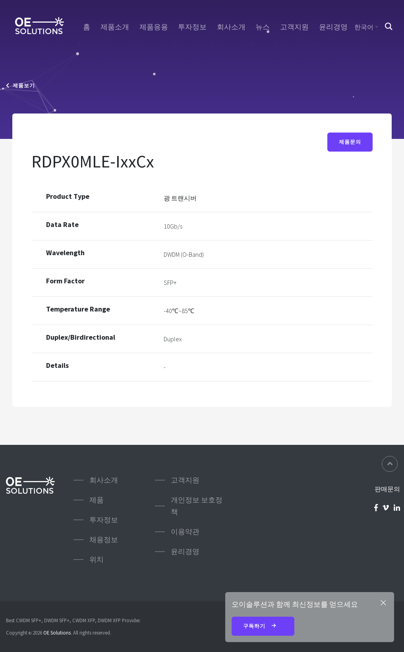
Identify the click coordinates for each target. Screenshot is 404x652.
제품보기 (20, 85)
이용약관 (185, 531)
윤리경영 (333, 27)
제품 (96, 499)
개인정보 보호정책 (196, 505)
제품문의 (350, 142)
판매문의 (387, 489)
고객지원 (294, 27)
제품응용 (153, 27)
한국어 (363, 27)
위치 (96, 559)
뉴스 (262, 27)
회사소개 (231, 27)
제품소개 (115, 27)
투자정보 (192, 27)
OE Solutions (57, 632)
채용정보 (103, 539)
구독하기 (263, 626)
